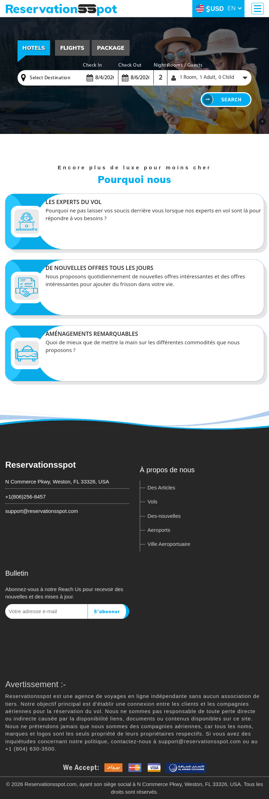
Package (110, 47)
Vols (152, 502)
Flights (72, 47)
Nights (160, 65)
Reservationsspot (40, 464)
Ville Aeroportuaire (168, 544)
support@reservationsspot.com (41, 511)
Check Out (130, 65)
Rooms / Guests (185, 65)
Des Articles (161, 487)
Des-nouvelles (164, 516)
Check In (92, 65)
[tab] (72, 48)
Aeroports (158, 530)
